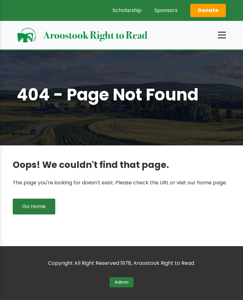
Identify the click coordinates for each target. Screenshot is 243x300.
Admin (122, 282)
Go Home (34, 206)
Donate (208, 10)
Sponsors (166, 10)
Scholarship (127, 10)
